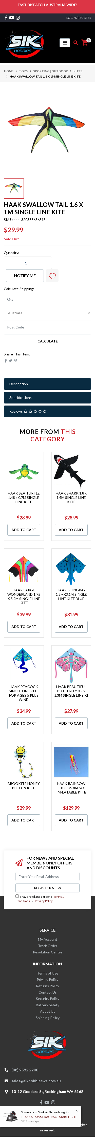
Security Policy (47, 998)
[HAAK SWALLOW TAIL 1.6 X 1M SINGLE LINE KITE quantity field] (28, 263)
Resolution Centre (47, 952)
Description (18, 384)
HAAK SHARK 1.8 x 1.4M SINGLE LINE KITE (71, 497)
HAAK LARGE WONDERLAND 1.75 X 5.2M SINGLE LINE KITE (23, 596)
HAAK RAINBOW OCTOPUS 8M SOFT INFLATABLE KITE (71, 787)
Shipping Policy (48, 1017)
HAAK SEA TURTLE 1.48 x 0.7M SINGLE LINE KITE (24, 497)
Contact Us (48, 992)
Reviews (28, 411)
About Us (47, 1011)
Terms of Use (47, 973)
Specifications (20, 397)
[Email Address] (47, 876)
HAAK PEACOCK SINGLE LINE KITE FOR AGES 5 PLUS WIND (24, 692)
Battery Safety (47, 1005)
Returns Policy (47, 986)
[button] (52, 275)
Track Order (47, 946)
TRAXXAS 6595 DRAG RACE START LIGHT (49, 1117)
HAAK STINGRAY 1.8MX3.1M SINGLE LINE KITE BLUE (71, 594)
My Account (47, 939)
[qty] (47, 299)
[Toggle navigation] (65, 42)
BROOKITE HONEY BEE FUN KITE (24, 785)
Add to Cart (23, 530)
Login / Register (78, 18)
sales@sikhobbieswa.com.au (36, 1081)
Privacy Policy (43, 901)
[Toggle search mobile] (74, 42)
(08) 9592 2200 (24, 1070)
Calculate (47, 341)
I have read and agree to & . (39, 898)
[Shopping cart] (84, 42)
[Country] (47, 313)
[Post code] (47, 327)
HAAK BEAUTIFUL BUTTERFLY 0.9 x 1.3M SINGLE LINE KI (71, 690)
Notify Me (25, 275)
